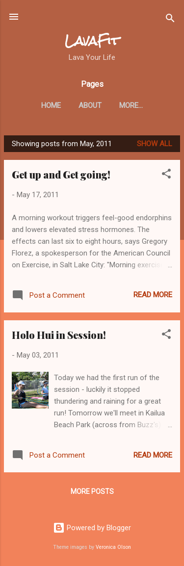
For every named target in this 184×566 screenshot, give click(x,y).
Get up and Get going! (61, 174)
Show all (154, 143)
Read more (152, 294)
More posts (92, 491)
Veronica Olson (113, 547)
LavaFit (92, 40)
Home (51, 105)
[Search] (170, 20)
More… (131, 105)
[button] (166, 175)
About (90, 105)
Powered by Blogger (92, 527)
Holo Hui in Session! (59, 334)
